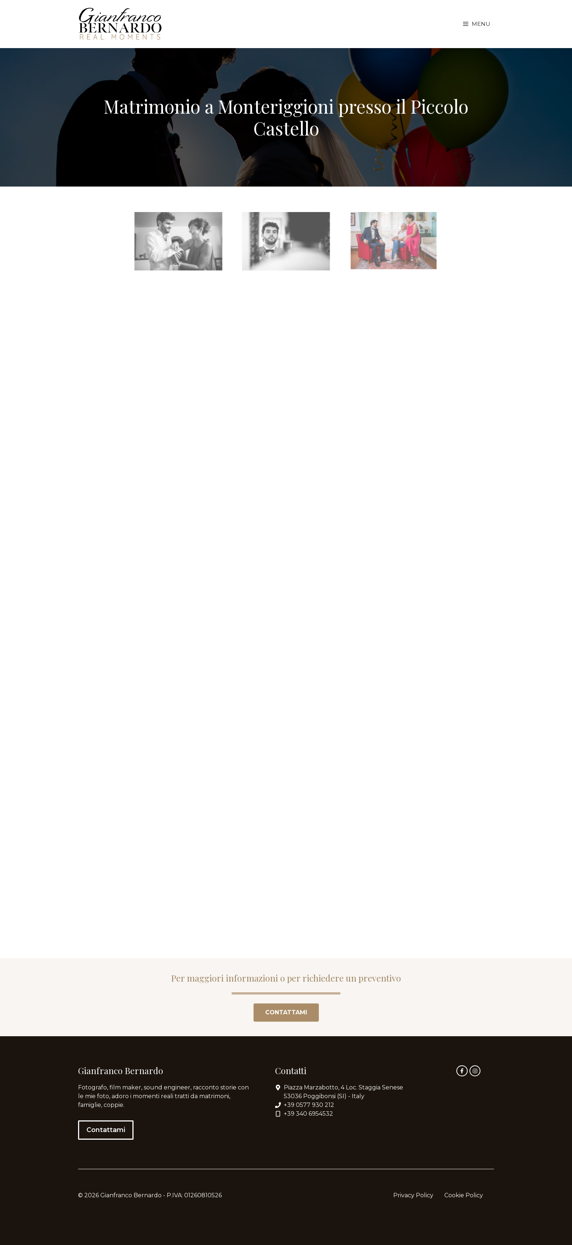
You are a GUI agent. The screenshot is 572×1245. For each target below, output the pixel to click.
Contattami (105, 1130)
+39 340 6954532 (308, 1113)
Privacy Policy (413, 1195)
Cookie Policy (463, 1195)
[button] (476, 24)
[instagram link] (474, 1070)
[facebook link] (461, 1070)
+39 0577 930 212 (309, 1104)
